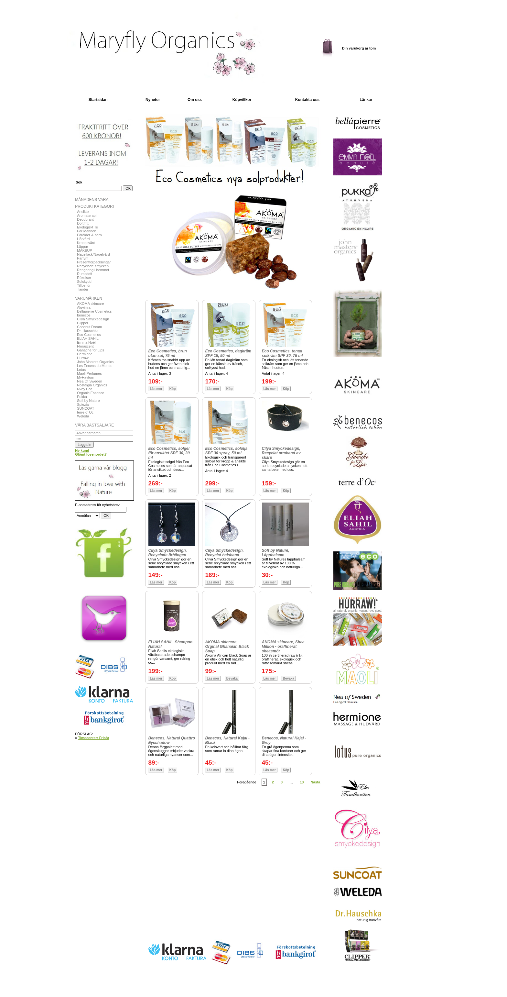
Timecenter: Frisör (93, 738)
